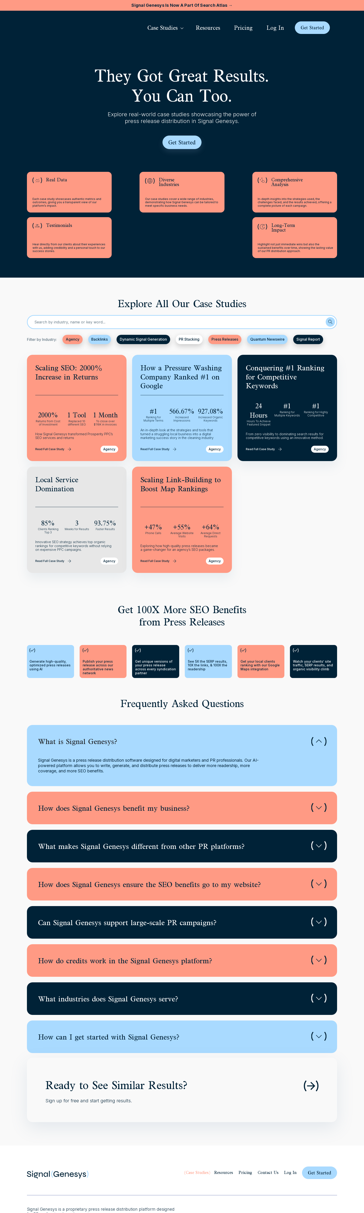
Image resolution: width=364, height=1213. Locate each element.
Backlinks (99, 301)
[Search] (330, 283)
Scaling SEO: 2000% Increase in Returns (69, 333)
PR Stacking (189, 301)
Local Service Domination (56, 445)
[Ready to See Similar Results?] (311, 1047)
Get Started (319, 1134)
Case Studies (197, 1133)
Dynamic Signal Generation (143, 301)
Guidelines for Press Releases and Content (303, 1188)
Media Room (256, 1188)
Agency (72, 301)
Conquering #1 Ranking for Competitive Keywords (285, 338)
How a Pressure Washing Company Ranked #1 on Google (181, 338)
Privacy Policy (208, 1188)
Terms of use (233, 1188)
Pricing (245, 1133)
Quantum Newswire (268, 301)
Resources (223, 1133)
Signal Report (309, 301)
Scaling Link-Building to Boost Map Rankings (180, 445)
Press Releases (225, 301)
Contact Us (268, 1133)
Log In (290, 1133)
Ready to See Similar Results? (116, 1046)
